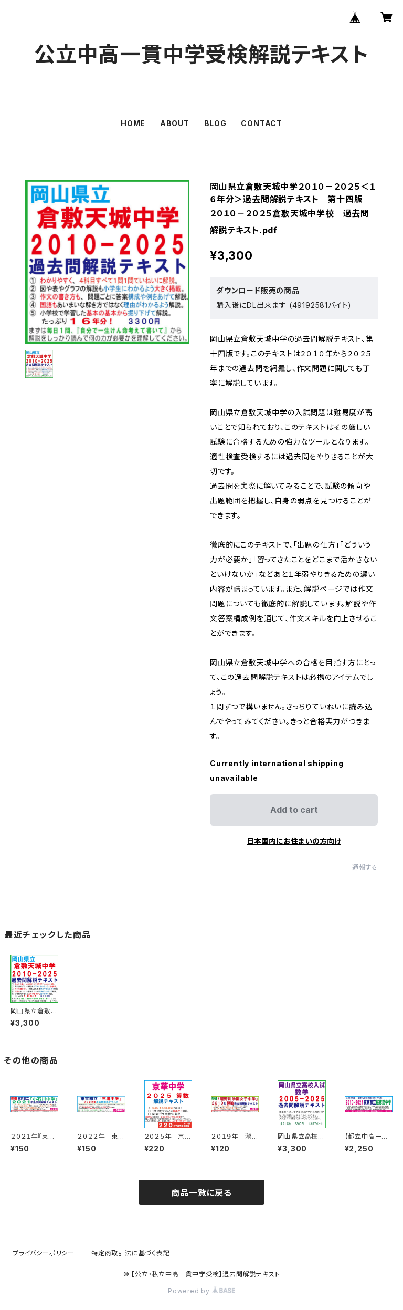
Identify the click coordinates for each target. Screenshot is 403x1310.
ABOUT (174, 123)
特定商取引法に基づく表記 (130, 1253)
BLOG (215, 123)
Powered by (201, 1291)
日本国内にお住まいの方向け (294, 841)
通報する (365, 867)
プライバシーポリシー (44, 1253)
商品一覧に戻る (201, 1193)
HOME (133, 123)
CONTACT (261, 123)
